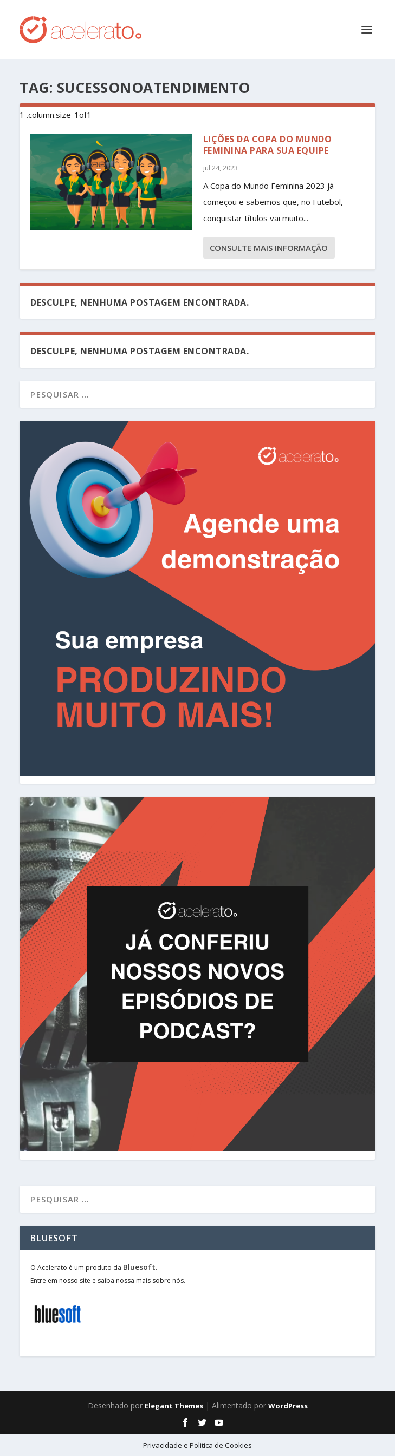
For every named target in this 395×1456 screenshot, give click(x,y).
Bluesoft (139, 1267)
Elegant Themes (174, 1406)
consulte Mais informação (269, 247)
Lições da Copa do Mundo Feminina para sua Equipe (267, 144)
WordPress (288, 1406)
